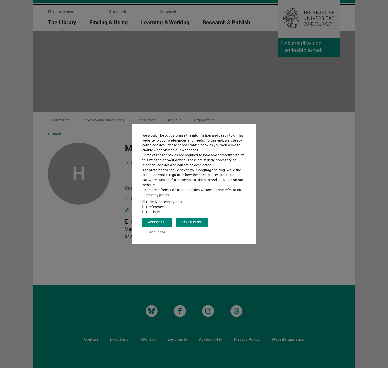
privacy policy (155, 195)
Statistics (151, 212)
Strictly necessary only (162, 202)
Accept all (157, 222)
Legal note (153, 232)
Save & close (192, 222)
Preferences (154, 207)
